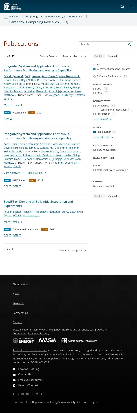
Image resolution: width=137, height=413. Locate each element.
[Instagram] (32, 394)
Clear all (113, 55)
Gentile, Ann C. (49, 80)
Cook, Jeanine (32, 76)
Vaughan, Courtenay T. (62, 95)
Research (14, 16)
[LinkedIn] (36, 394)
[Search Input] (106, 44)
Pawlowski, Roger (52, 87)
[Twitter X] (18, 394)
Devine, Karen (12, 80)
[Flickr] (27, 394)
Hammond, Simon (69, 80)
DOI (8, 186)
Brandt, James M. (13, 76)
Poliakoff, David (32, 87)
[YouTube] (22, 394)
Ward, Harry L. (31, 215)
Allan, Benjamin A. (69, 76)
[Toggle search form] (122, 6)
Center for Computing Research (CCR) (38, 22)
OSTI (8, 118)
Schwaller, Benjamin (35, 91)
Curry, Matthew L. (72, 211)
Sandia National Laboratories (30, 350)
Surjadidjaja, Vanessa (61, 91)
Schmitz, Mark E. (13, 91)
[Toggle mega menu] (131, 6)
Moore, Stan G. (49, 83)
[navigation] (49, 56)
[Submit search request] (129, 44)
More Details (13, 105)
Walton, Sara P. (12, 166)
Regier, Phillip (72, 87)
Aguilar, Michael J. (14, 211)
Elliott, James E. (30, 147)
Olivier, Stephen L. (70, 83)
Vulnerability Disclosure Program (80, 402)
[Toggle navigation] (5, 19)
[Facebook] (13, 394)
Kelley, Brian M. (12, 83)
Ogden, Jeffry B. (13, 215)
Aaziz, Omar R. (50, 76)
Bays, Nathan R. (30, 80)
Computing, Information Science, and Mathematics (54, 16)
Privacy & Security (38, 333)
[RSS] (41, 394)
